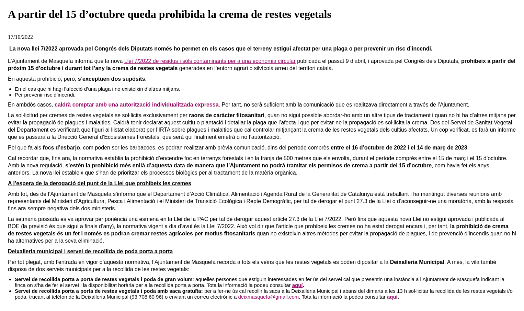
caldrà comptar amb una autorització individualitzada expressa (136, 105)
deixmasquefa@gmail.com (268, 297)
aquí (297, 285)
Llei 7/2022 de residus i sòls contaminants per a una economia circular (210, 61)
